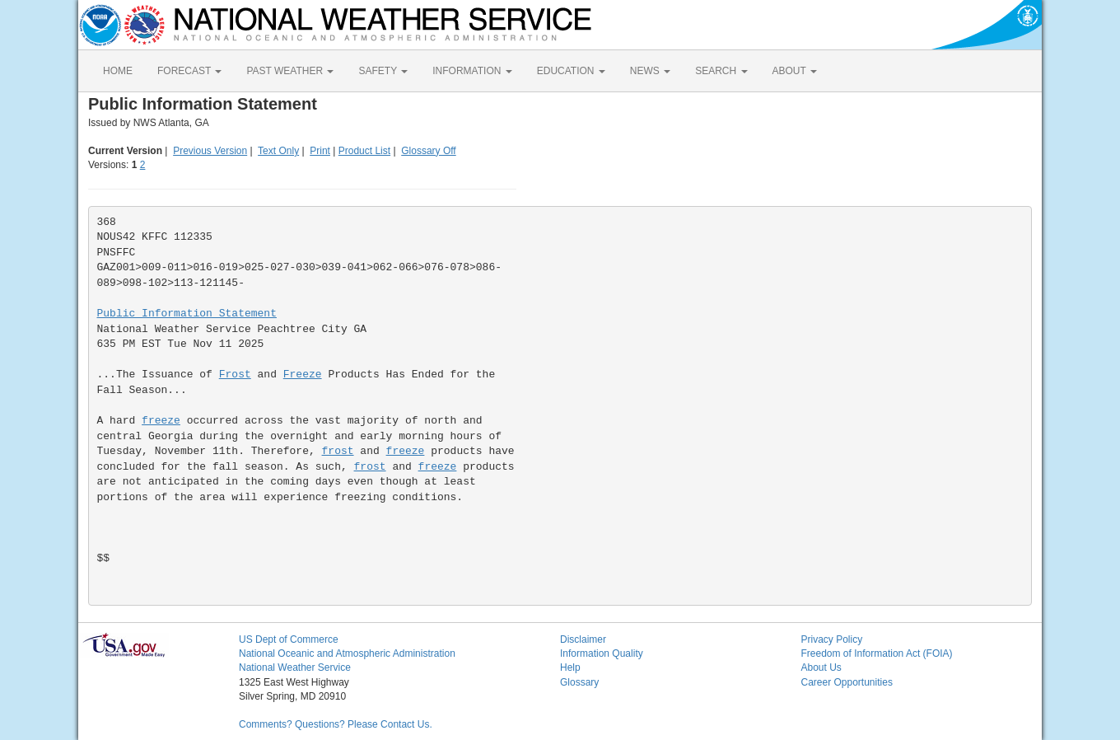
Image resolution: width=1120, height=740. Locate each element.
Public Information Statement (187, 313)
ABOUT (794, 71)
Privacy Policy (832, 639)
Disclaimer (583, 639)
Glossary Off (428, 151)
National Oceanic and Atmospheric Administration (347, 653)
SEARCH (721, 71)
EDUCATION (571, 71)
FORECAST (189, 71)
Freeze (302, 374)
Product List (364, 151)
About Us (821, 667)
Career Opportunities (847, 682)
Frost (235, 374)
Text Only (278, 151)
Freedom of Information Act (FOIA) (877, 653)
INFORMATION (471, 71)
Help (570, 667)
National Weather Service (295, 667)
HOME (118, 71)
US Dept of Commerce (288, 639)
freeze (161, 420)
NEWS (650, 71)
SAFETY (383, 71)
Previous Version (210, 151)
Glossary (579, 682)
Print (320, 151)
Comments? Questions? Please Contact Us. (335, 724)
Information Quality (601, 653)
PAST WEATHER (290, 71)
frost (338, 451)
